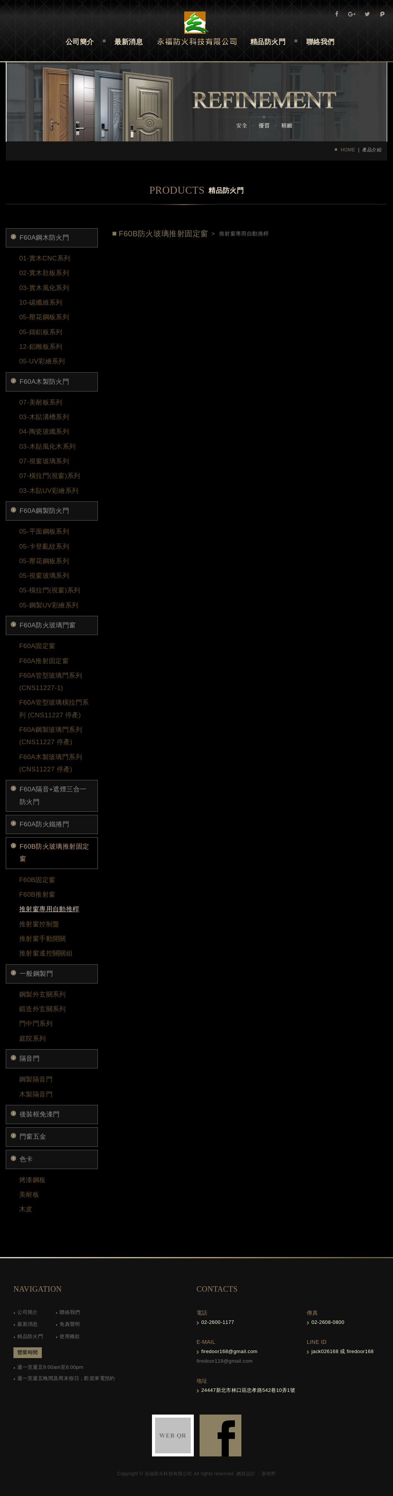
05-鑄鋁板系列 (41, 332)
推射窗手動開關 (42, 938)
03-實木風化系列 (44, 288)
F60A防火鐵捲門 (44, 824)
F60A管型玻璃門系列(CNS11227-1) (50, 682)
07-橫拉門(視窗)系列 (50, 475)
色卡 (26, 1159)
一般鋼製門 (36, 973)
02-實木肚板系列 (44, 273)
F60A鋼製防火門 (44, 510)
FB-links (220, 1435)
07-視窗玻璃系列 (44, 461)
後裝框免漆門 (39, 1114)
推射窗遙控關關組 (46, 953)
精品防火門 (30, 1336)
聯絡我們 (69, 1312)
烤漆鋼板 (32, 1180)
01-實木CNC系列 (44, 258)
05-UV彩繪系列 (42, 361)
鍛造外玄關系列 (42, 1009)
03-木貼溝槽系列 (44, 417)
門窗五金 (33, 1136)
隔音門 (30, 1058)
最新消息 (27, 1324)
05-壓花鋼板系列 (44, 317)
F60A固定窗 (37, 646)
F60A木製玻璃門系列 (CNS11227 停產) (50, 763)
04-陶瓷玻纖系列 (44, 431)
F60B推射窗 (37, 894)
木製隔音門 (36, 1094)
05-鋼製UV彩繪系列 (49, 605)
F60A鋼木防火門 (44, 237)
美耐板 (29, 1194)
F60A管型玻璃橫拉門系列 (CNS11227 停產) (54, 708)
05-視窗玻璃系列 (44, 575)
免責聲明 (69, 1324)
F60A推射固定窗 (44, 661)
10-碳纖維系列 (41, 302)
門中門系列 (36, 1023)
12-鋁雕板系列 (41, 346)
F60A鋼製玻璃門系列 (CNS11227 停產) (50, 736)
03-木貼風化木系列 (47, 446)
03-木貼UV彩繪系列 (49, 490)
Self (196, 28)
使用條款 (69, 1336)
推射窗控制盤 (39, 924)
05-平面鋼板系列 (44, 531)
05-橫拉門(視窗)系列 (50, 590)
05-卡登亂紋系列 (44, 546)
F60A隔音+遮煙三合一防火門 (53, 795)
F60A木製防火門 (44, 381)
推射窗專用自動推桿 (49, 909)
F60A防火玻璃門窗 (48, 625)
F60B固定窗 (37, 880)
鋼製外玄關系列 (42, 994)
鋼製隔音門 (36, 1079)
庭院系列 (32, 1038)
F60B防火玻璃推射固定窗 (54, 852)
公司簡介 (27, 1312)
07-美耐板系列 (41, 402)
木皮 (26, 1209)
